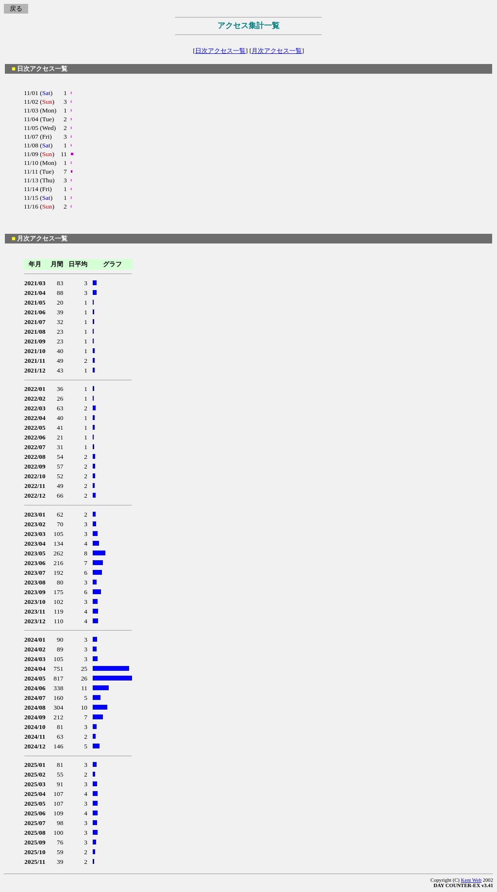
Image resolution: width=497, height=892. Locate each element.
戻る (16, 8)
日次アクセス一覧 (220, 50)
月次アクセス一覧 (276, 50)
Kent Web (471, 880)
